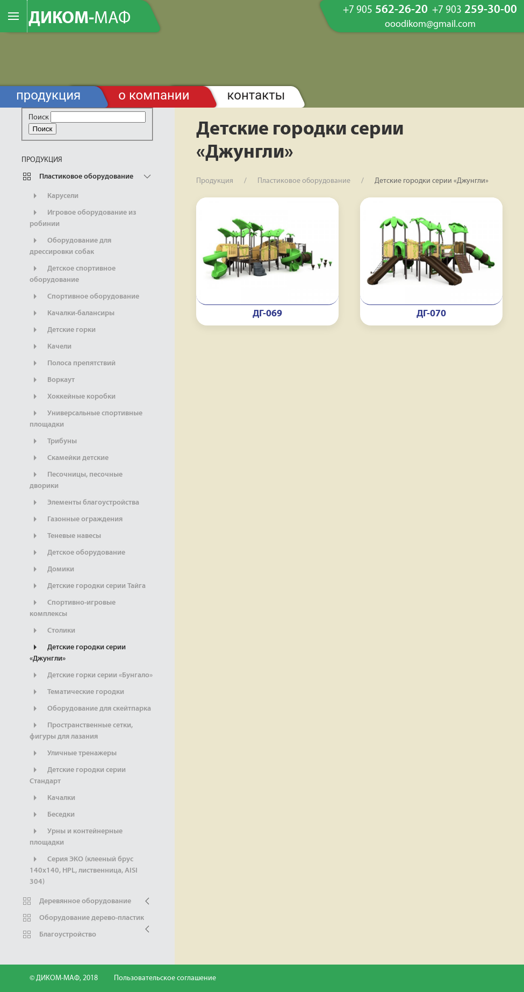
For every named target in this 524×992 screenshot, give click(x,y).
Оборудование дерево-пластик (82, 917)
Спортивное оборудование (84, 296)
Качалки (52, 797)
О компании (153, 95)
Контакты (256, 95)
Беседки (52, 814)
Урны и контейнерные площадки (76, 836)
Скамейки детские (69, 457)
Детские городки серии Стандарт (78, 774)
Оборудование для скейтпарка (90, 708)
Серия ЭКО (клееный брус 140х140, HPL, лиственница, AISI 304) (84, 869)
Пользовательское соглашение (165, 978)
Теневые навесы (65, 535)
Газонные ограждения (76, 519)
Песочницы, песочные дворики (76, 479)
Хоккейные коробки (73, 396)
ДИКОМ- (79, 18)
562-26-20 (385, 10)
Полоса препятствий (73, 363)
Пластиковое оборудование (77, 176)
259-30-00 (474, 10)
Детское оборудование (77, 552)
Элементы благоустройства (84, 502)
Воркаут (52, 379)
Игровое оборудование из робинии (83, 217)
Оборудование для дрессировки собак (70, 245)
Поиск (38, 118)
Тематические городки (77, 691)
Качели (50, 346)
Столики (52, 630)
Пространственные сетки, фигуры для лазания (81, 730)
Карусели (54, 195)
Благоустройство (58, 934)
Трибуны (53, 441)
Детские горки (63, 329)
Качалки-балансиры (72, 313)
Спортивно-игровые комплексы (73, 607)
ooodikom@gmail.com (430, 25)
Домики (52, 569)
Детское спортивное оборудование (73, 273)
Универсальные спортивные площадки (86, 418)
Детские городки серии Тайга (88, 585)
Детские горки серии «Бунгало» (91, 675)
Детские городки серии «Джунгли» (78, 652)
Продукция (48, 95)
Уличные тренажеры (73, 753)
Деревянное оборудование (76, 901)
